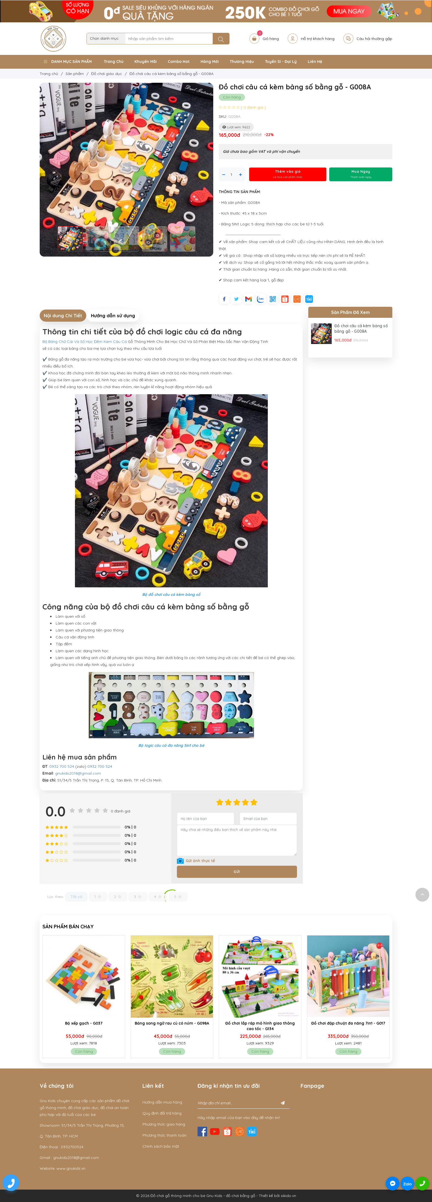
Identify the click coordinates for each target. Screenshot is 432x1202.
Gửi (237, 872)
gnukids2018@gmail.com (78, 773)
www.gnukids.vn (70, 1168)
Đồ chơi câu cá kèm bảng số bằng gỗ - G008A (361, 328)
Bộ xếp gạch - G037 (83, 1023)
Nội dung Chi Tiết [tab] (63, 315)
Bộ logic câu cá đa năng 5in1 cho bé (171, 745)
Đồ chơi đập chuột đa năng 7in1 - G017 (348, 1023)
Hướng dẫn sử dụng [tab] (113, 315)
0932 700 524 (61, 766)
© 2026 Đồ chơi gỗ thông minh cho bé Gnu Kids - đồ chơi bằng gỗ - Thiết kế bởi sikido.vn (216, 1195)
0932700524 (72, 1146)
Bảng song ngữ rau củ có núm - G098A (172, 1023)
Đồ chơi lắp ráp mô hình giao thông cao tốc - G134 (260, 1026)
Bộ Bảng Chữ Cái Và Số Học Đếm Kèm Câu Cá (84, 341)
